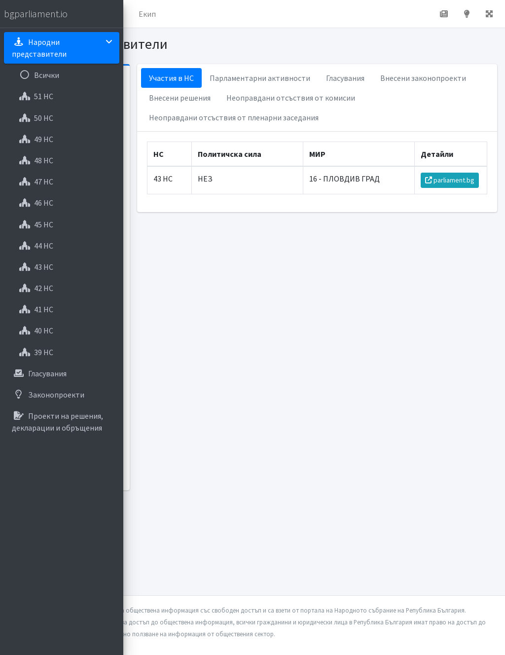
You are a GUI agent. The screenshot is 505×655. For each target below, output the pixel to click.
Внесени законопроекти (279, 98)
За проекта (219, 14)
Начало (170, 14)
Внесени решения (368, 98)
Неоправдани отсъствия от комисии (300, 117)
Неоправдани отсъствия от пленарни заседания (321, 137)
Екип (263, 14)
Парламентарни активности (347, 78)
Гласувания (432, 78)
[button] (138, 14)
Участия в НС (258, 78)
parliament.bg (453, 205)
